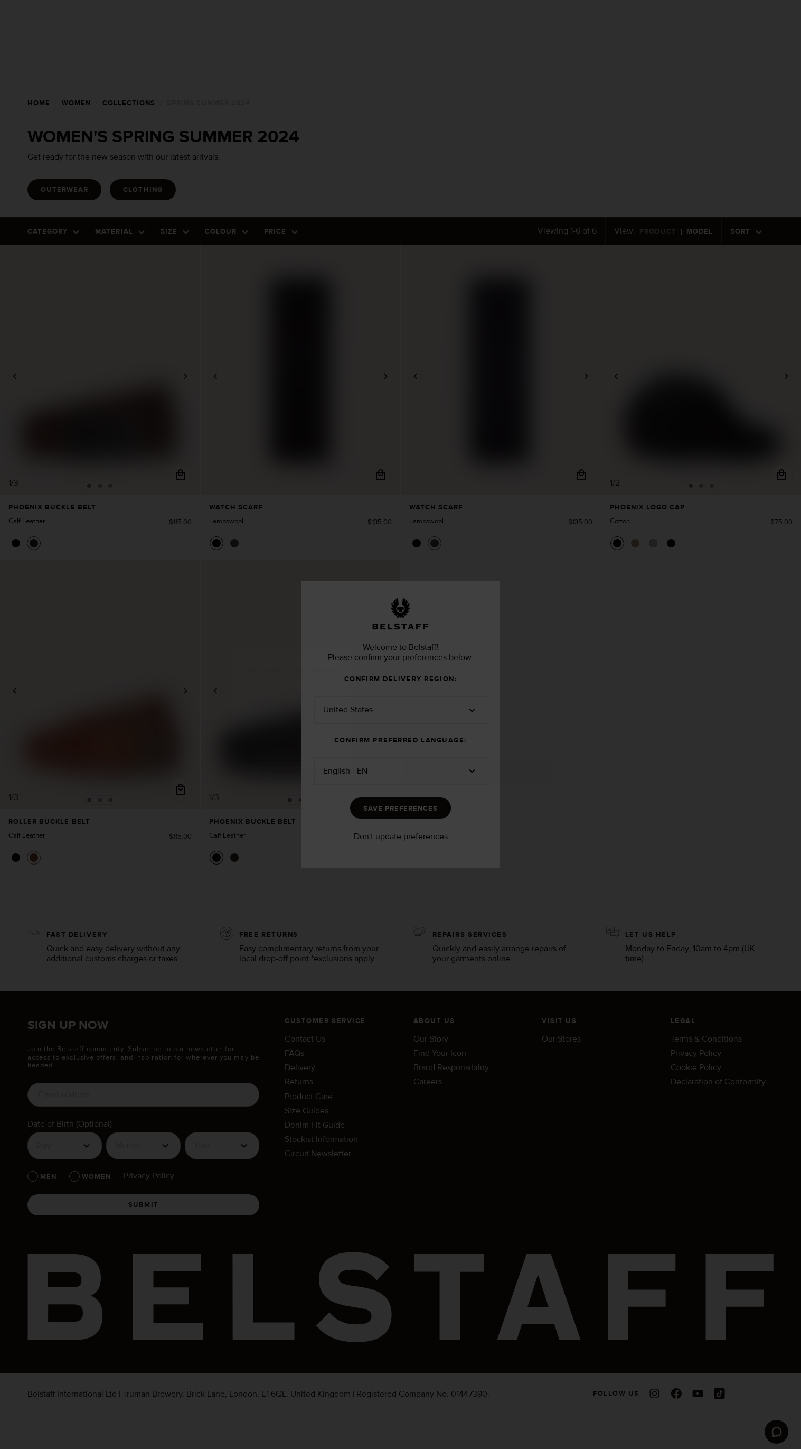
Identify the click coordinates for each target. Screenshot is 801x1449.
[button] (400, 710)
